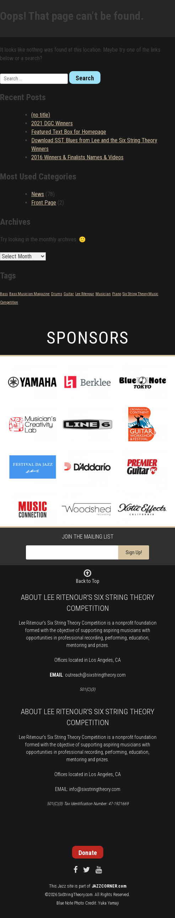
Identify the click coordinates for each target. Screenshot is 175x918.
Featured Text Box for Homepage (68, 131)
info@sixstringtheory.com (94, 789)
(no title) (40, 114)
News (37, 194)
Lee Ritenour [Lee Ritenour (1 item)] (84, 294)
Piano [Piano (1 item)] (116, 294)
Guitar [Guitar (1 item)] (69, 294)
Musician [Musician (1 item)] (103, 294)
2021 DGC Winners (52, 123)
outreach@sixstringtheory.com (95, 675)
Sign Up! (134, 552)
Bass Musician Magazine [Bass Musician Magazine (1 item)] (29, 294)
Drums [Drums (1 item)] (56, 294)
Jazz (62, 886)
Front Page (43, 202)
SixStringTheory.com (75, 894)
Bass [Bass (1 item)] (4, 294)
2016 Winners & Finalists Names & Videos (77, 157)
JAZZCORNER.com (109, 886)
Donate (87, 852)
